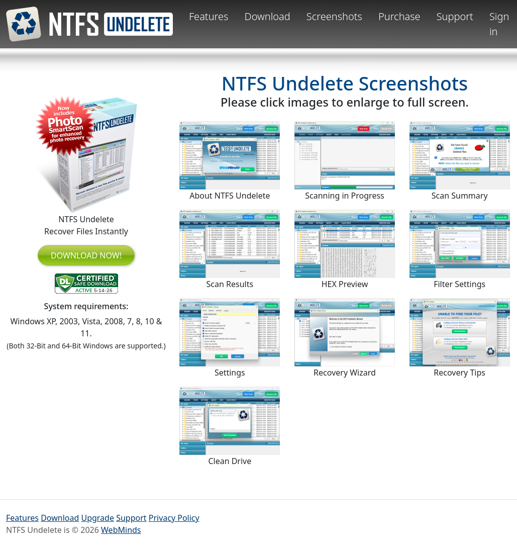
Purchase (399, 16)
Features (208, 16)
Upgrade (97, 517)
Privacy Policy (174, 517)
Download (267, 16)
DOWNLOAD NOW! (86, 255)
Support (455, 16)
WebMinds (121, 529)
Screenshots (334, 16)
